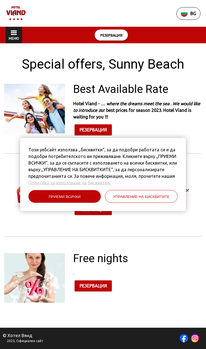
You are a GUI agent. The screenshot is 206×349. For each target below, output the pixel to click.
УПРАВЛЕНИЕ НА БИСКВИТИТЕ (141, 196)
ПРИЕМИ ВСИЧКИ (64, 196)
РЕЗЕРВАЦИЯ (93, 129)
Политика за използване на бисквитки (69, 182)
